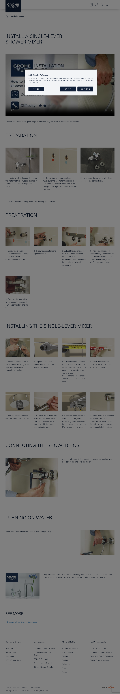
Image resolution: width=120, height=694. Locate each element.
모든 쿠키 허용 (85, 89)
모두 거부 (68, 89)
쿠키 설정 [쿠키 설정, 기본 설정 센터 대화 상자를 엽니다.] (36, 89)
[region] (61, 82)
